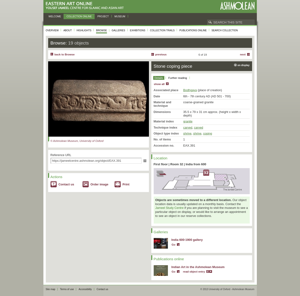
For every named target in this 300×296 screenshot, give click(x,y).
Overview (52, 30)
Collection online (79, 16)
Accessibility (85, 289)
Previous (161, 54)
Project (103, 16)
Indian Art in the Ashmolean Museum (198, 267)
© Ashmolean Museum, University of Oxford (77, 140)
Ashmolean (237, 6)
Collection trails (162, 30)
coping (207, 133)
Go (173, 244)
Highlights (84, 30)
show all (159, 84)
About (67, 30)
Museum (120, 16)
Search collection (225, 30)
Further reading (177, 77)
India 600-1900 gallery (187, 240)
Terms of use (67, 289)
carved (187, 127)
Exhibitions (137, 30)
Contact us (66, 184)
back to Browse (65, 54)
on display (244, 65)
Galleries (118, 30)
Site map (50, 289)
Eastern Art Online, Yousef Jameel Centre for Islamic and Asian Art (86, 6)
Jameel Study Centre (169, 208)
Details (159, 77)
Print (126, 184)
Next (243, 54)
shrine (187, 133)
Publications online (193, 30)
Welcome (55, 16)
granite (188, 121)
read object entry (194, 271)
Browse (101, 30)
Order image (99, 184)
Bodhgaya (190, 90)
